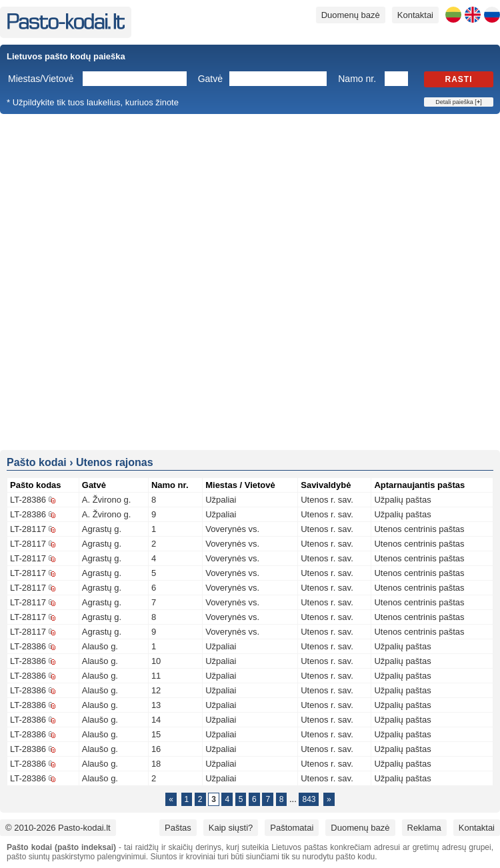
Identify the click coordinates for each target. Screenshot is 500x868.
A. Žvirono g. (106, 500)
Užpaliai (220, 500)
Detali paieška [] (458, 102)
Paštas (178, 828)
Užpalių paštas (402, 500)
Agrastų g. (101, 529)
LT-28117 (28, 529)
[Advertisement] (160, 281)
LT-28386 (28, 500)
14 (156, 720)
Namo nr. (357, 78)
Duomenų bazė (350, 15)
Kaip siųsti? (231, 828)
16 (156, 749)
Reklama (424, 828)
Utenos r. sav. (327, 500)
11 (156, 676)
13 (156, 705)
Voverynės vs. (232, 529)
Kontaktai (415, 15)
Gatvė (210, 78)
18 (156, 764)
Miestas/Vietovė (41, 78)
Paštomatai (291, 828)
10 (156, 661)
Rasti (459, 79)
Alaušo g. (100, 646)
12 (156, 690)
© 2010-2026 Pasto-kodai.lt (58, 828)
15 (156, 734)
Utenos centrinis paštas (419, 529)
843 (308, 799)
